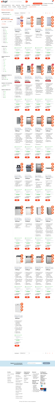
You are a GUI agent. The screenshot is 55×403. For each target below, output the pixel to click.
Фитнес (9, 6)
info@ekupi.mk (35, 375)
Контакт (8, 375)
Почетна (3, 8)
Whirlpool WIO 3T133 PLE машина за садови (39, 268)
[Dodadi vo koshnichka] (17, 58)
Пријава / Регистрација (48, 3)
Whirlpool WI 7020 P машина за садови (28, 268)
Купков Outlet (25, 6)
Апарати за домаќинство (6, 5)
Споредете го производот (17, 55)
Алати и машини (44, 5)
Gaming (22, 5)
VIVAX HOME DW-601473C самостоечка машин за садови (29, 30)
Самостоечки (4, 79)
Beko (4, 30)
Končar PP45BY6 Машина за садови (39, 219)
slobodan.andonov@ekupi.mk (38, 390)
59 (3, 95)
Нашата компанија (10, 373)
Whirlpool (4, 42)
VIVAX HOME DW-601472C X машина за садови (38, 129)
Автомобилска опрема (36, 5)
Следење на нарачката (37, 3)
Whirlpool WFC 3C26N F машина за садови (19, 316)
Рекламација (26, 382)
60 (3, 97)
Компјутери (18, 5)
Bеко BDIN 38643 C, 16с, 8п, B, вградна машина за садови (18, 219)
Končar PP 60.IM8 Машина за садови (28, 177)
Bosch (4, 32)
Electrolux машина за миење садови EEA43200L (18, 268)
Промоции (19, 6)
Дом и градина (4, 6)
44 (3, 91)
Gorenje (4, 38)
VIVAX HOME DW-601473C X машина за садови (48, 129)
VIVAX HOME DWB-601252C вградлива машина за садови (18, 78)
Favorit (4, 35)
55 (3, 94)
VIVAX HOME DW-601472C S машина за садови (28, 129)
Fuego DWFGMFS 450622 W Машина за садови (18, 30)
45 (3, 92)
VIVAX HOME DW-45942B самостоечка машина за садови (49, 30)
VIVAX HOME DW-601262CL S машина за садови (39, 30)
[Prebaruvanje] (27, 1)
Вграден (3, 77)
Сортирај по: (17, 353)
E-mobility (14, 6)
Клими (13, 5)
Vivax (4, 41)
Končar (4, 39)
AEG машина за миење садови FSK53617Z (28, 219)
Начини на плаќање (19, 396)
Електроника (28, 5)
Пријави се (46, 363)
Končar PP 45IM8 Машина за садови (18, 177)
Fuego (4, 36)
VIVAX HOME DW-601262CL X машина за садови (39, 78)
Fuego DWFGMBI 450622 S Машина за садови (49, 177)
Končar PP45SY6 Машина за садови (49, 219)
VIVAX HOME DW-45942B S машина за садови (18, 129)
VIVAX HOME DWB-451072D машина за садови (28, 78)
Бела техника (16, 8)
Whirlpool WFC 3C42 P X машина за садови (49, 268)
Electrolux (4, 33)
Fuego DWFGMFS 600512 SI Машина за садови (39, 177)
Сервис (25, 380)
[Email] (34, 363)
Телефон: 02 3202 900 (32, 6)
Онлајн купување (10, 382)
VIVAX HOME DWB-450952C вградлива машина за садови (49, 78)
